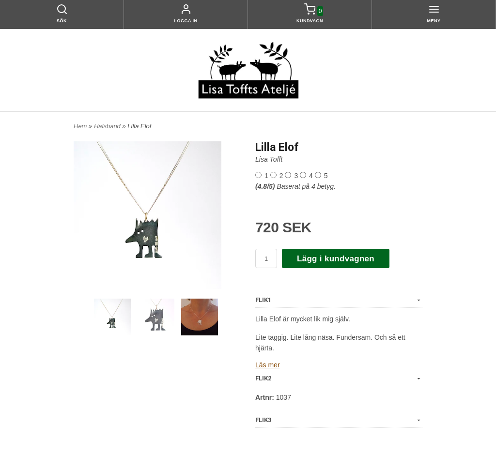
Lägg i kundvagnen (335, 258)
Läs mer (267, 365)
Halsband (108, 126)
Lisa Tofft (268, 159)
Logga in (186, 20)
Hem (80, 126)
